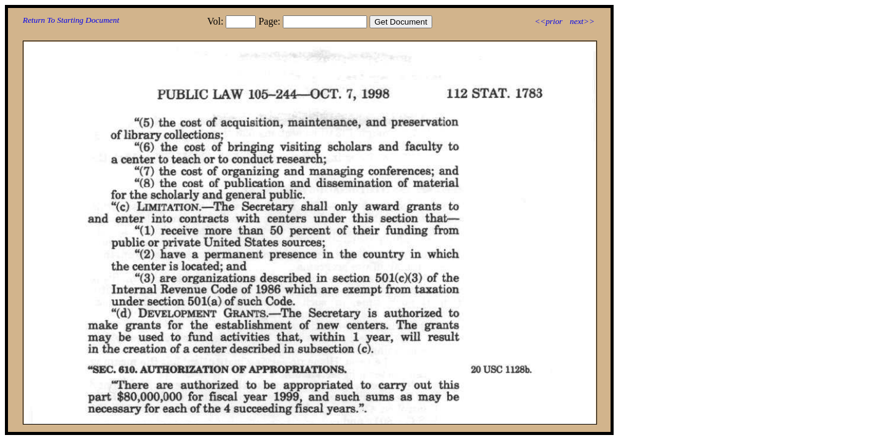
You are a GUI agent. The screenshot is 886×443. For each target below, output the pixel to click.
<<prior (548, 21)
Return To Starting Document (71, 20)
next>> (582, 21)
